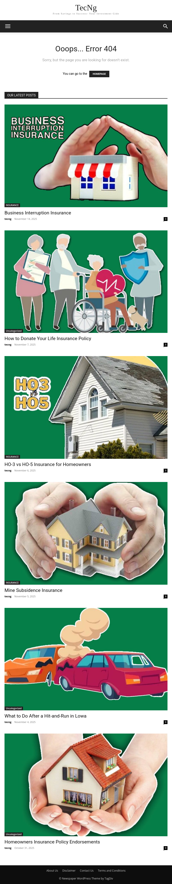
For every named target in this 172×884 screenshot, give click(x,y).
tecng (8, 218)
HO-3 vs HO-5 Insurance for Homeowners (48, 464)
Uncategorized (14, 330)
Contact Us (87, 871)
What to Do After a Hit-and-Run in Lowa (46, 716)
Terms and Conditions (112, 871)
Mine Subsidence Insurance (33, 590)
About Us (52, 871)
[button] (7, 26)
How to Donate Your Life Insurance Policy (48, 338)
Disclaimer (69, 871)
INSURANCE (12, 205)
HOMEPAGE (99, 74)
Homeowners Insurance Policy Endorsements (52, 842)
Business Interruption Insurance (38, 213)
